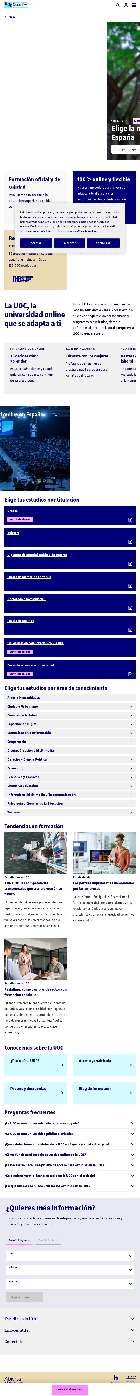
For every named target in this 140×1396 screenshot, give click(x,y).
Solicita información (70, 1390)
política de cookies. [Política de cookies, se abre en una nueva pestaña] (86, 231)
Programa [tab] (19, 1240)
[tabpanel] (70, 1276)
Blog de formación (95, 1088)
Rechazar (69, 243)
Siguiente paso (24, 1297)
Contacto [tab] (48, 1240)
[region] (70, 228)
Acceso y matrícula (95, 1060)
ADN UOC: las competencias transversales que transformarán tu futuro (33, 889)
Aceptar (36, 243)
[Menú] (133, 5)
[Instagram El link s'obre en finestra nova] (8, 1363)
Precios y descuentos (28, 1088)
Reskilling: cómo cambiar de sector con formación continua (35, 992)
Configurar (103, 243)
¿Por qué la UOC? (24, 1060)
